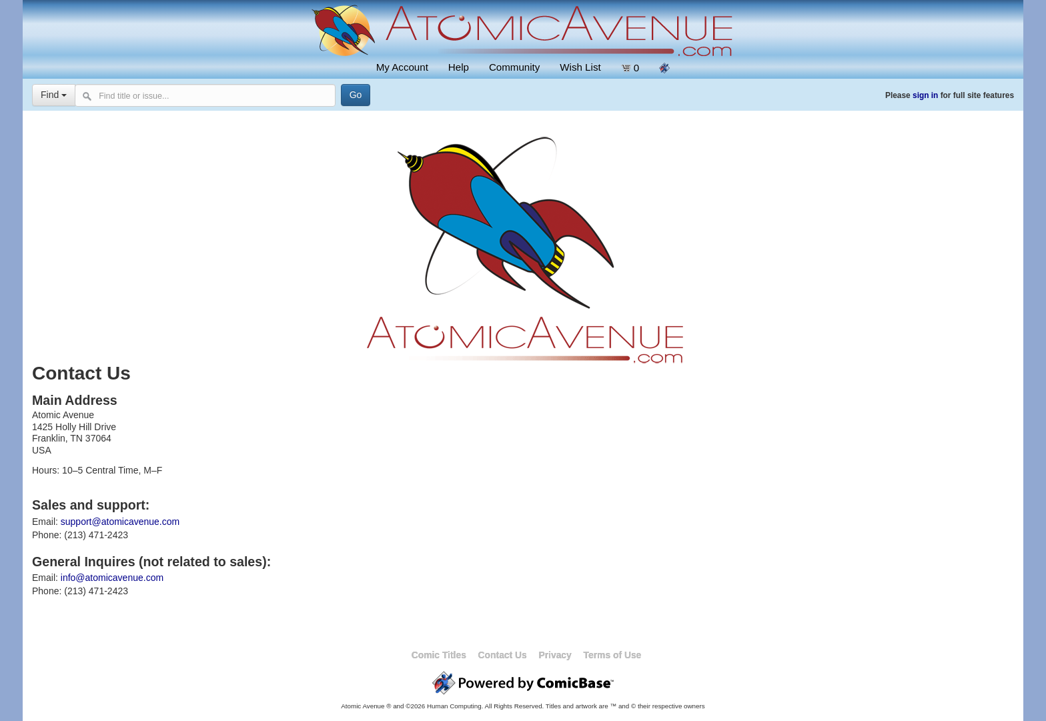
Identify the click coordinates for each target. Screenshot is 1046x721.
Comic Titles (439, 655)
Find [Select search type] (54, 94)
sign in (925, 95)
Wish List (580, 67)
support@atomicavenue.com (120, 521)
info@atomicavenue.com (112, 577)
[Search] (347, 95)
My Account (402, 67)
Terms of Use (613, 655)
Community (514, 67)
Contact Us (502, 655)
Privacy (554, 655)
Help (458, 67)
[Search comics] (201, 95)
